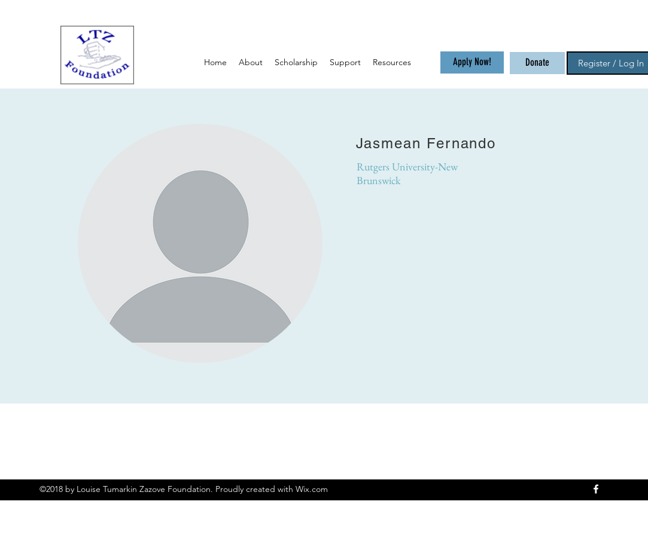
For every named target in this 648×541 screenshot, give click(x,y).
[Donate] (537, 63)
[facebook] (596, 489)
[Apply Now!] (472, 62)
